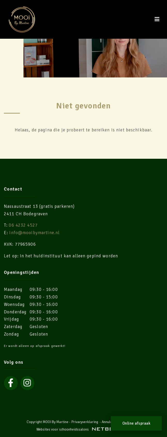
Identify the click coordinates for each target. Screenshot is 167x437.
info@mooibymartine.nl (34, 232)
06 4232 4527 (23, 225)
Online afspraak (136, 423)
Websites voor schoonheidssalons (83, 429)
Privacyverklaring (84, 422)
